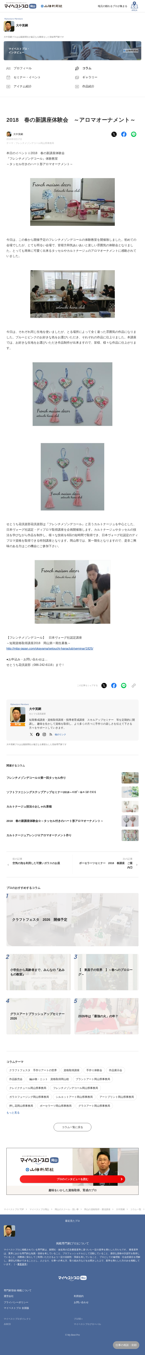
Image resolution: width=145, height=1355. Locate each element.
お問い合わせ (81, 1302)
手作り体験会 (94, 1070)
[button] (60, 734)
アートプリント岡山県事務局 (116, 1096)
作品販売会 (15, 1079)
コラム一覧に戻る (72, 1127)
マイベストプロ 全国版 (16, 1308)
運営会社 (9, 1296)
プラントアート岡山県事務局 (93, 1079)
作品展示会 (115, 1070)
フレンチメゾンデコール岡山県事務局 (34, 143)
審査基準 (21, 1264)
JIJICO (7, 1324)
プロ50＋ (78, 1319)
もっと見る (13, 1112)
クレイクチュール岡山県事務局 (27, 1087)
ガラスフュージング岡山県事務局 (29, 1096)
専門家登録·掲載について (18, 1290)
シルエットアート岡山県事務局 (74, 1096)
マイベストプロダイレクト (17, 1319)
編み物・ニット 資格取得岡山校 (49, 1079)
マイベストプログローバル (87, 1324)
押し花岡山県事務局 (21, 1105)
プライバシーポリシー (16, 1302)
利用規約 (79, 1296)
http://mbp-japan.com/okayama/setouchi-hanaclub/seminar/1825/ (49, 648)
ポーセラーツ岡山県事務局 (56, 1105)
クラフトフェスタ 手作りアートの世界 (33, 1070)
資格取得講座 (71, 1070)
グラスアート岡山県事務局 (94, 1105)
